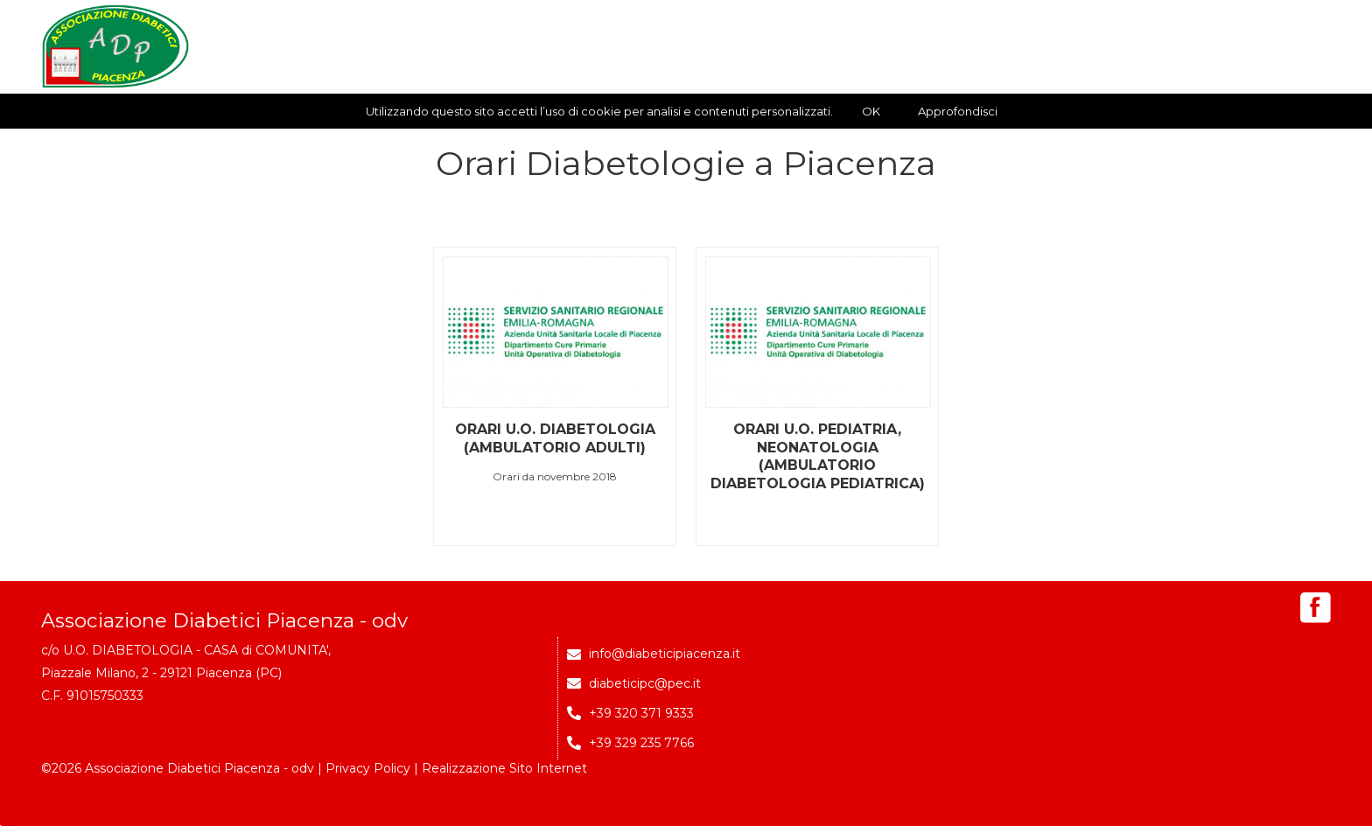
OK (871, 111)
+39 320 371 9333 (641, 713)
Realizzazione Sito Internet (504, 768)
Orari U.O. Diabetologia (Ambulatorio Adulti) (555, 438)
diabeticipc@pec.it (645, 683)
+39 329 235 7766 (641, 743)
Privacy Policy (368, 768)
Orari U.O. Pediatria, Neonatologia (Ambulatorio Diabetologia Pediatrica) (817, 456)
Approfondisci (958, 111)
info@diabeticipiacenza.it (664, 654)
